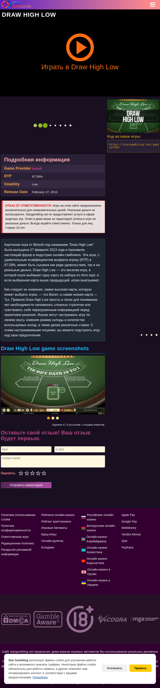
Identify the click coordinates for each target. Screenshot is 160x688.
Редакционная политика (17, 543)
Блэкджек (47, 547)
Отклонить (114, 668)
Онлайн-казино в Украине (98, 582)
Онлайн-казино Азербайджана (97, 539)
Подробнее (40, 677)
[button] (48, 418)
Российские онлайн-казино (100, 517)
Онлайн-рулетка (52, 541)
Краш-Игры (48, 534)
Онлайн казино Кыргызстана (97, 561)
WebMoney (129, 527)
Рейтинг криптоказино (56, 521)
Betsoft (37, 168)
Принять (141, 668)
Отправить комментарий (26, 485)
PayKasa (127, 547)
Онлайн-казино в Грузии (98, 572)
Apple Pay (128, 515)
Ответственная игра (14, 536)
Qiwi (124, 541)
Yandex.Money (131, 534)
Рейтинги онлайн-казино (58, 515)
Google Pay (129, 521)
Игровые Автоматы (54, 527)
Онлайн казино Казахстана (97, 550)
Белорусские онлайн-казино (101, 528)
